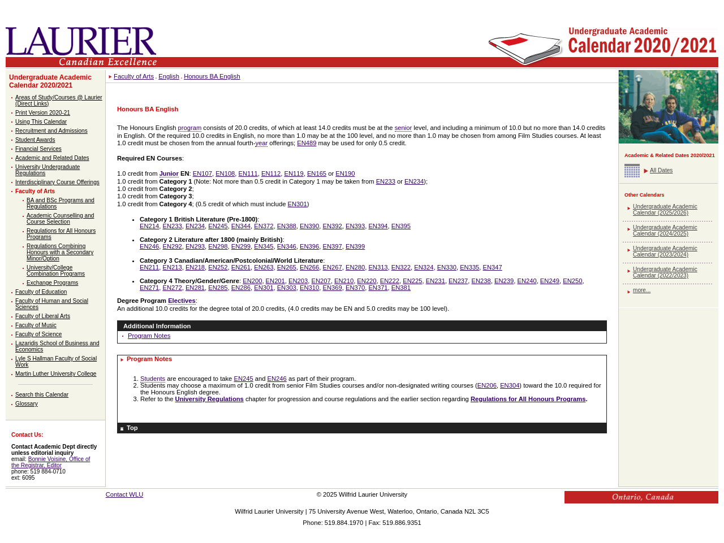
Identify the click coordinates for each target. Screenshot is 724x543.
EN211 (149, 267)
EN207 (320, 280)
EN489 (306, 143)
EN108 (225, 173)
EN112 (271, 173)
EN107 (202, 173)
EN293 (195, 246)
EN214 (149, 226)
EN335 (469, 267)
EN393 (355, 226)
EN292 (172, 246)
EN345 (263, 246)
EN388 (286, 226)
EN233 (385, 181)
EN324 (423, 267)
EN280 (355, 267)
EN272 (172, 287)
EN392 (332, 226)
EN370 (355, 287)
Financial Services (38, 149)
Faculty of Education (41, 292)
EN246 (149, 246)
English (168, 76)
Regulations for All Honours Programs (528, 399)
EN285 (217, 287)
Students (152, 378)
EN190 (345, 173)
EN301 (297, 204)
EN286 (241, 287)
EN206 (487, 385)
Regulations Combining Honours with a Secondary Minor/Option (60, 252)
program (190, 127)
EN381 (401, 287)
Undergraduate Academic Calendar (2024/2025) (665, 230)
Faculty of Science (38, 334)
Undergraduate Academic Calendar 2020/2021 (50, 81)
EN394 (377, 226)
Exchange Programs (52, 283)
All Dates (661, 170)
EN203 (298, 280)
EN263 (263, 267)
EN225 (412, 280)
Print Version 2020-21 (42, 113)
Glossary (26, 404)
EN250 (572, 280)
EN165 (316, 173)
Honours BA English (212, 76)
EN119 (293, 173)
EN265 (286, 267)
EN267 (332, 267)
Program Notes (149, 335)
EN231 (435, 280)
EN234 (414, 181)
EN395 (401, 226)
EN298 (217, 246)
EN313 (377, 267)
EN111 (248, 173)
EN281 (195, 287)
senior (403, 127)
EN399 (355, 246)
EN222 (389, 280)
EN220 (366, 280)
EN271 (149, 287)
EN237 (458, 280)
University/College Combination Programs (56, 270)
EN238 (481, 280)
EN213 (172, 267)
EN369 (332, 287)
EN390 (309, 226)
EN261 (241, 267)
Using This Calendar (41, 122)
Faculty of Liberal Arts (42, 316)
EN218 (195, 267)
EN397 (332, 246)
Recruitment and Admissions (51, 131)
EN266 (309, 267)
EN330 (446, 267)
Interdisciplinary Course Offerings (57, 182)
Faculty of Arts (35, 191)
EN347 (492, 267)
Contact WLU (125, 494)
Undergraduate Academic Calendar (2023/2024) (665, 251)
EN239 (504, 280)
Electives (182, 300)
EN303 (286, 287)
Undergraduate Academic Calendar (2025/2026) (665, 209)
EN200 (252, 280)
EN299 (241, 246)
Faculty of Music (36, 325)
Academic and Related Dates (52, 158)
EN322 (401, 267)
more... (641, 290)
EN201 (275, 280)
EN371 (377, 287)
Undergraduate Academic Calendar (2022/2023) (665, 272)
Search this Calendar (41, 395)
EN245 (217, 226)
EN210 (344, 280)
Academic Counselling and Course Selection (60, 218)
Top (132, 427)
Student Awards (35, 140)
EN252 (217, 267)
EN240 (526, 280)
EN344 (241, 226)
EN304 (509, 385)
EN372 (263, 226)
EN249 (549, 280)
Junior (169, 173)
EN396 (309, 246)
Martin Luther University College (55, 374)
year (261, 143)
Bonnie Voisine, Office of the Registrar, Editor (50, 462)
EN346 (286, 246)
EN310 (309, 287)
